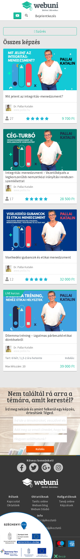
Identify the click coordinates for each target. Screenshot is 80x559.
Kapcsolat (13, 501)
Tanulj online (66, 501)
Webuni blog (40, 505)
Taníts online (40, 501)
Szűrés (40, 31)
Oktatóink (13, 505)
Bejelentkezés (45, 16)
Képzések (66, 505)
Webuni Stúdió (40, 509)
